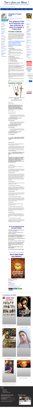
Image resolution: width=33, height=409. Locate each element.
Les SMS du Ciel (29, 51)
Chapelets (13, 18)
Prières (3, 35)
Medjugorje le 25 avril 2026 (23, 358)
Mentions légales (5, 391)
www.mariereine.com (11, 284)
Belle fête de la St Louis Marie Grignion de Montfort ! (9, 358)
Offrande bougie (4, 56)
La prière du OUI (29, 52)
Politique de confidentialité (6, 392)
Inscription (30, 77)
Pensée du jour (29, 49)
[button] (10, 288)
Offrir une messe (4, 48)
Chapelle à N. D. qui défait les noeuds (3, 54)
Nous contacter (5, 389)
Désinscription (31, 78)
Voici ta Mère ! (4, 21)
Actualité (10, 18)
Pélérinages (3, 31)
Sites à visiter (5, 390)
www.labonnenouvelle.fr (11, 283)
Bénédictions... (29, 45)
